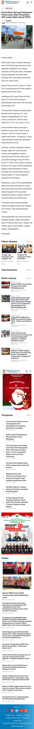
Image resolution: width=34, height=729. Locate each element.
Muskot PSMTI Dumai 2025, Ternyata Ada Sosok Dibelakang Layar (21, 286)
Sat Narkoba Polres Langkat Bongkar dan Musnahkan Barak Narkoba (15, 698)
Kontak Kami (17, 721)
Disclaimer (26, 718)
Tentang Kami (10, 715)
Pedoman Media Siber (13, 718)
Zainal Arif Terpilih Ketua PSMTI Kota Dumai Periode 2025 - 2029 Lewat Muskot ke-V (21, 320)
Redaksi (9, 21)
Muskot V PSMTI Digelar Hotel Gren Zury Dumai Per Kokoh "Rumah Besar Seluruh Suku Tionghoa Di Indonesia (21, 354)
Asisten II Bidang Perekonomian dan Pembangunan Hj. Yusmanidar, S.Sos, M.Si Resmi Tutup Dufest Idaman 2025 (15, 678)
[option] (9, 255)
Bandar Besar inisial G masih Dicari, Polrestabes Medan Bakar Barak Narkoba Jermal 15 (15, 667)
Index (29, 241)
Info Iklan (27, 715)
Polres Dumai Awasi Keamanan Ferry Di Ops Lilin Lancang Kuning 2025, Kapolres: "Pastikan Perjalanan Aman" (21, 337)
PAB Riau (9, 8)
